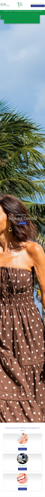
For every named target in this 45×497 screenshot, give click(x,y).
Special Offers (29, 11)
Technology (16, 11)
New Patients (39, 11)
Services (11, 11)
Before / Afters (22, 11)
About (7, 11)
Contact (5, 13)
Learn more (22, 449)
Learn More (22, 223)
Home (4, 11)
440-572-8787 (5, 6)
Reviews (34, 11)
